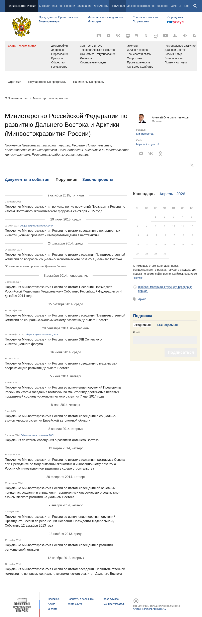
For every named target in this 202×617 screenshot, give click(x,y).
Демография (59, 45)
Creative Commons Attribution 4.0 (149, 609)
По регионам (141, 21)
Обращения (175, 17)
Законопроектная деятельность (147, 5)
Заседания (84, 5)
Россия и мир (173, 54)
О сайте (53, 608)
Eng (186, 5)
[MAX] (108, 35)
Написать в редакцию (81, 598)
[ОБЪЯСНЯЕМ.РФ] (156, 35)
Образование (60, 54)
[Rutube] (137, 35)
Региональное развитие (180, 45)
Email (136, 332)
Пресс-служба (110, 598)
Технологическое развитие (97, 49)
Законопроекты (97, 179)
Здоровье (57, 49)
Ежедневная (142, 325)
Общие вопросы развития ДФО (36, 225)
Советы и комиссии (145, 17)
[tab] (29, 179)
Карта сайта (75, 603)
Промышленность (138, 62)
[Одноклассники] (146, 35)
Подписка (142, 316)
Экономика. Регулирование (97, 54)
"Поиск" (138, 277)
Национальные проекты (88, 81)
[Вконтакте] (118, 35)
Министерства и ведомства (105, 17)
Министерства (145, 133)
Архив (142, 299)
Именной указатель (113, 603)
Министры (94, 21)
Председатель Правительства (58, 17)
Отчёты (176, 5)
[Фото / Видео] (99, 35)
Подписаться (181, 352)
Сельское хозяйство (140, 66)
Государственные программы (47, 81)
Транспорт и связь (139, 54)
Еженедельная (167, 325)
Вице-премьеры (49, 21)
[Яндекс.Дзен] (128, 35)
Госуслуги (176, 22)
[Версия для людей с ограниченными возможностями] (185, 35)
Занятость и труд (91, 45)
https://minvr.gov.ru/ (147, 144)
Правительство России (21, 5)
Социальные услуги (93, 62)
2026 (180, 194)
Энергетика (134, 58)
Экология (133, 45)
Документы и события (27, 179)
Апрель (166, 194)
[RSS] (194, 35)
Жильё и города (137, 49)
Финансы (86, 58)
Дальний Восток (175, 49)
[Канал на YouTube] (165, 35)
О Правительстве (50, 5)
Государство (59, 66)
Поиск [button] (195, 6)
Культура (57, 58)
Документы (101, 5)
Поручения (118, 5)
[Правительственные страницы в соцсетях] (175, 35)
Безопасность (173, 58)
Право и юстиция (176, 62)
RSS (192, 165)
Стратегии (14, 81)
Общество (58, 62)
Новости (69, 5)
